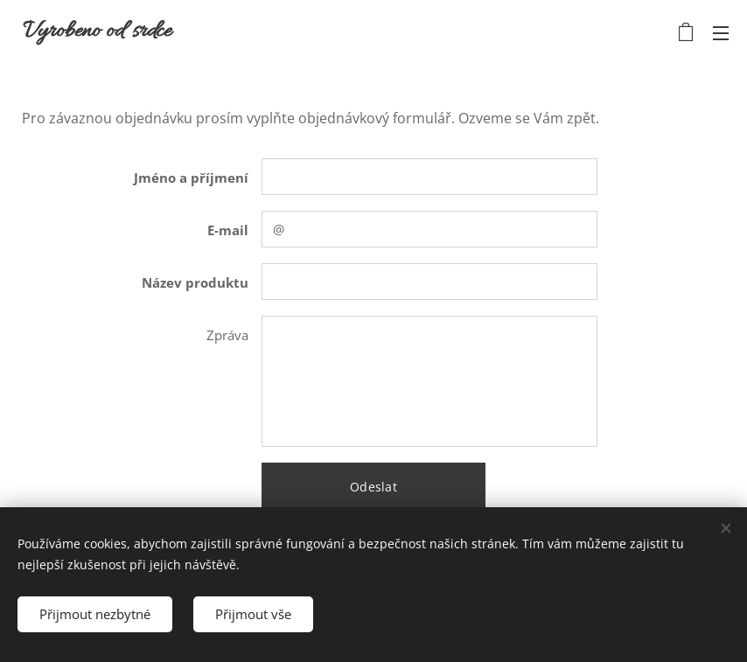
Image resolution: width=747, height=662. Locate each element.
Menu (721, 33)
